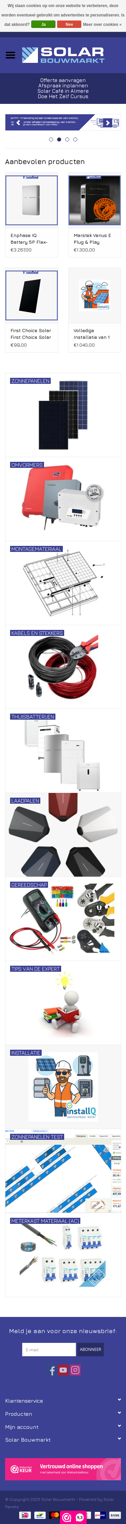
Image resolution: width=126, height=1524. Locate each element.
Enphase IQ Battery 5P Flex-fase (29, 238)
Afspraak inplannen (63, 85)
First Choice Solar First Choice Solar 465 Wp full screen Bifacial (30, 333)
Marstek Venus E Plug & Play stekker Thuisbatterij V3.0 (94, 238)
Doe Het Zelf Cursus (63, 96)
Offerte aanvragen (63, 80)
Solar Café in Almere (63, 91)
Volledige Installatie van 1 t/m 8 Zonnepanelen (92, 333)
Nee (69, 24)
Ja (43, 24)
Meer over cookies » (102, 24)
